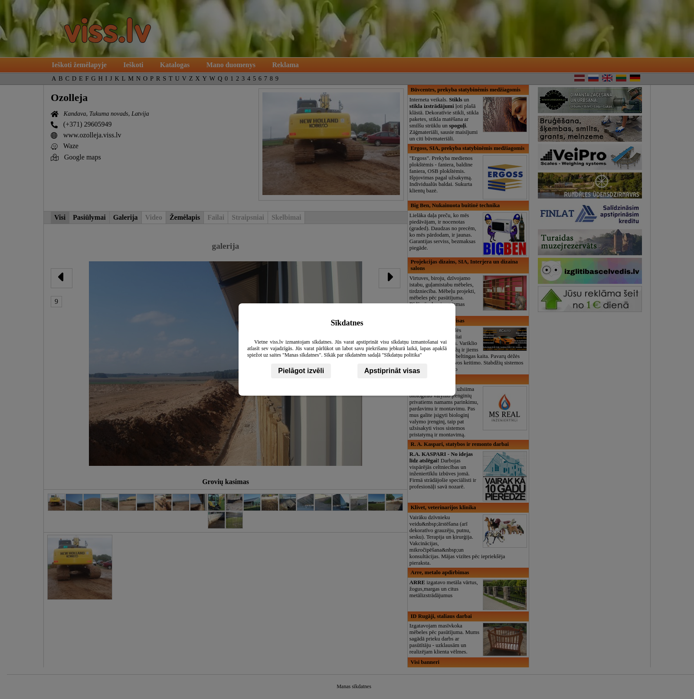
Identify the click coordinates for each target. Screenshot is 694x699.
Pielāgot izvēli (301, 370)
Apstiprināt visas (392, 370)
